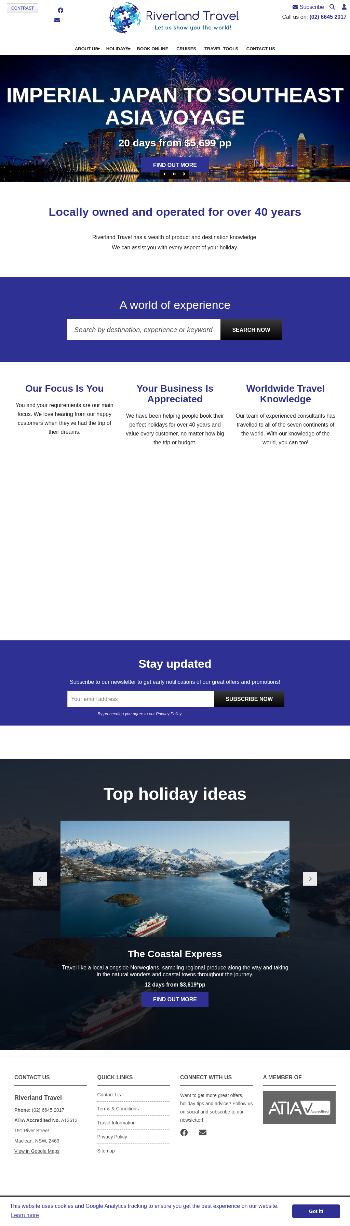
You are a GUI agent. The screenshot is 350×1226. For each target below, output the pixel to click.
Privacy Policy (168, 714)
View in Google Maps (36, 1151)
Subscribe (308, 7)
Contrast (22, 8)
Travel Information (116, 1122)
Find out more (175, 165)
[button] (344, 7)
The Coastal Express (175, 954)
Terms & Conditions (118, 1108)
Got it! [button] (316, 1211)
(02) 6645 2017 (328, 17)
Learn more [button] (25, 1215)
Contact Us (109, 1094)
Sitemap (106, 1150)
